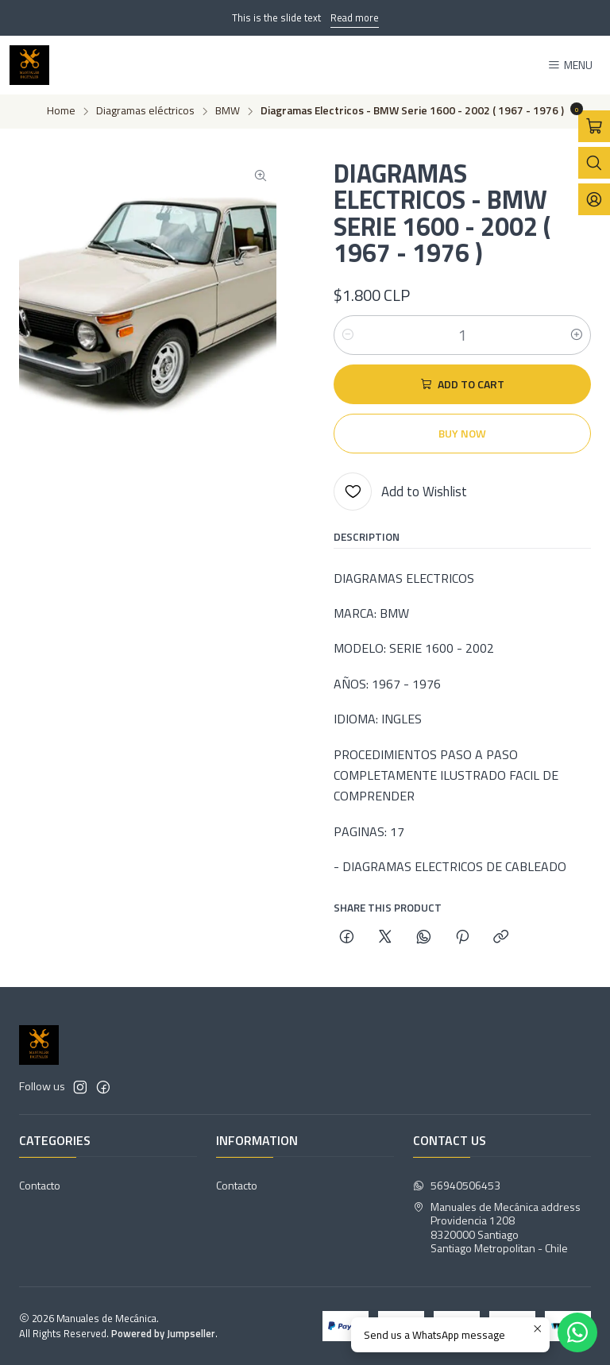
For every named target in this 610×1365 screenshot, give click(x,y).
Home (61, 111)
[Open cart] (594, 126)
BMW (227, 111)
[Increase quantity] (576, 335)
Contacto (39, 1185)
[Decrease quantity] (347, 335)
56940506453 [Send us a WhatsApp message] (456, 1185)
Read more (354, 17)
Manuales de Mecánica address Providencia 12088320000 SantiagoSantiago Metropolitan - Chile (497, 1227)
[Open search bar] (594, 163)
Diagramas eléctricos (145, 111)
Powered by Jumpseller (163, 1333)
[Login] (594, 199)
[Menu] (570, 65)
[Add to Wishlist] (400, 491)
